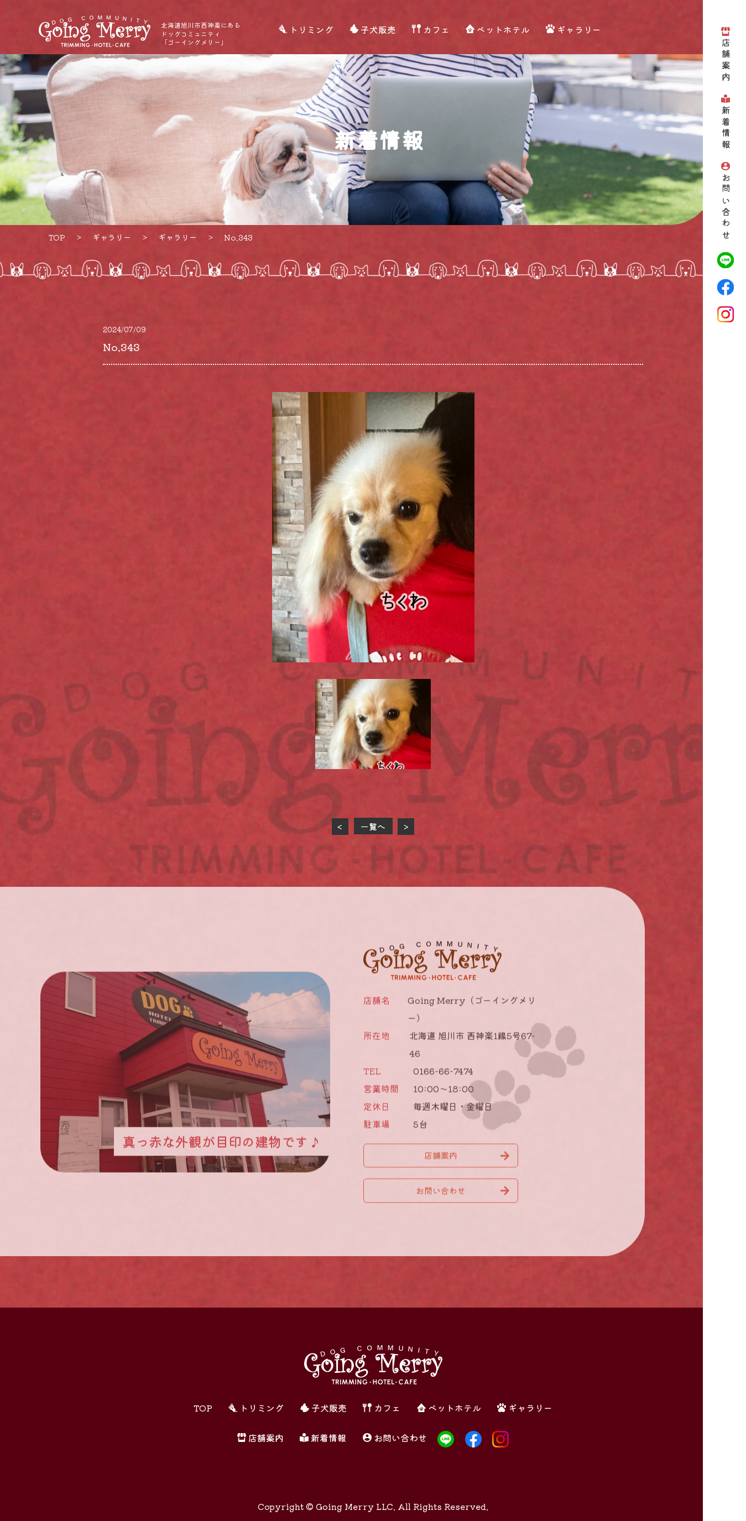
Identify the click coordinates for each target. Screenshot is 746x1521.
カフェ (436, 29)
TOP (203, 1407)
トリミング (311, 29)
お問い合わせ (725, 207)
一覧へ (373, 826)
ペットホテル (503, 29)
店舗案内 (725, 60)
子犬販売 (378, 29)
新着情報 (725, 128)
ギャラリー (579, 29)
